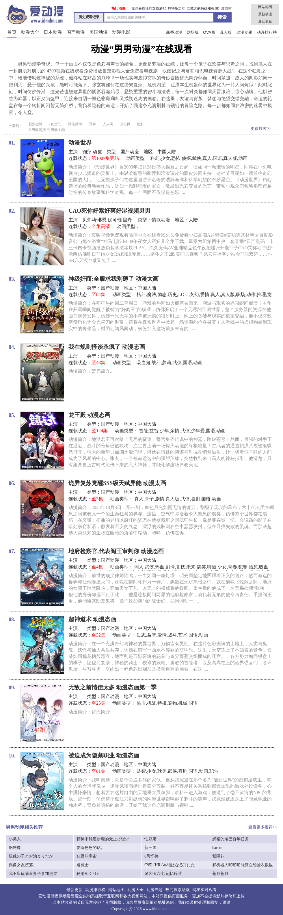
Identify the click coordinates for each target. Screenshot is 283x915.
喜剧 (195, 498)
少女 (165, 158)
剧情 (159, 498)
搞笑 (201, 566)
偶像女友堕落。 (23, 865)
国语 (217, 158)
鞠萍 (87, 151)
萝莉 (166, 362)
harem (217, 847)
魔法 (151, 294)
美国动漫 (98, 32)
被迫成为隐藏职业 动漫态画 (103, 755)
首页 (11, 32)
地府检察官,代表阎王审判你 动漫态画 (116, 551)
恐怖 (175, 158)
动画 (242, 158)
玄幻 (194, 294)
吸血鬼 (143, 362)
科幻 (155, 158)
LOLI (183, 294)
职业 (214, 771)
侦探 (186, 158)
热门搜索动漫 (177, 890)
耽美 (162, 771)
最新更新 (74, 890)
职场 (240, 294)
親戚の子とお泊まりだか (31, 856)
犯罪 (242, 566)
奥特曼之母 (176, 8)
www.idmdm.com (157, 909)
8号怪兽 (151, 856)
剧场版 (193, 32)
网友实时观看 (204, 890)
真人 (207, 158)
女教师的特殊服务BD (203, 8)
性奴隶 (150, 839)
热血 (159, 566)
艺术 (182, 635)
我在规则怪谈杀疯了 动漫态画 (106, 347)
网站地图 (265, 7)
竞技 (180, 566)
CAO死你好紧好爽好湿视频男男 (109, 210)
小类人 (15, 839)
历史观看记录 (89, 17)
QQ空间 (55, 124)
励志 (162, 294)
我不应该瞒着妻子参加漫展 (33, 873)
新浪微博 (35, 124)
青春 (232, 566)
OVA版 (209, 32)
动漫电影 (121, 32)
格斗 (141, 294)
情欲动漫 (161, 219)
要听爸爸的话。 (91, 847)
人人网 (108, 124)
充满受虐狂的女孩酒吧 (148, 8)
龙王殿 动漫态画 (89, 415)
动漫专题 (244, 32)
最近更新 (265, 21)
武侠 (196, 158)
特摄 (211, 566)
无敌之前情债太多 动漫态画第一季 (112, 687)
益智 (154, 430)
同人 (139, 566)
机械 (182, 703)
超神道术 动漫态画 (92, 619)
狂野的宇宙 (87, 856)
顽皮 (97, 151)
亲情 (174, 430)
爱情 (204, 294)
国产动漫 (75, 32)
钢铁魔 (15, 847)
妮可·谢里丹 (120, 219)
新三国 (150, 847)
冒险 (143, 430)
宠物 (172, 703)
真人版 (226, 32)
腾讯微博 (75, 124)
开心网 (125, 124)
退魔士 (83, 865)
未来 (191, 566)
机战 (151, 703)
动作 (251, 294)
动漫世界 (80, 142)
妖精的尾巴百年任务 (230, 839)
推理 (261, 294)
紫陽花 (218, 856)
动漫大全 (30, 32)
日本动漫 (53, 32)
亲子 (149, 498)
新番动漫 (174, 32)
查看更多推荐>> (262, 827)
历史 (172, 294)
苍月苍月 (220, 873)
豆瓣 (92, 124)
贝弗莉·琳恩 (94, 219)
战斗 (156, 362)
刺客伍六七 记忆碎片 (163, 873)
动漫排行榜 (267, 32)
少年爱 (198, 430)
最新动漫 (265, 14)
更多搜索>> (261, 128)
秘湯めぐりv (88, 873)
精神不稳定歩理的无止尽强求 (103, 839)
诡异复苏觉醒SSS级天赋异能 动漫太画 (117, 483)
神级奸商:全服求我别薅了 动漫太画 (113, 279)
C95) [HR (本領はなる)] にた (169, 865)
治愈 (253, 566)
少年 (164, 430)
